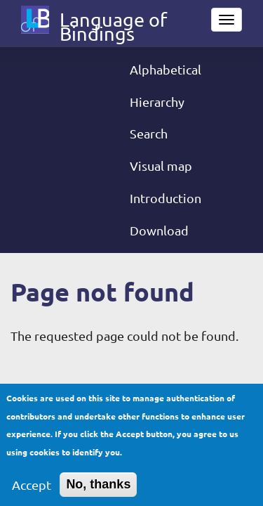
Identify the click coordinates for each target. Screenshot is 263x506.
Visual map (161, 165)
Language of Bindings (113, 22)
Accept (31, 492)
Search (149, 133)
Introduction (165, 197)
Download (159, 230)
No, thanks (98, 492)
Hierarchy (157, 101)
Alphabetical (165, 69)
